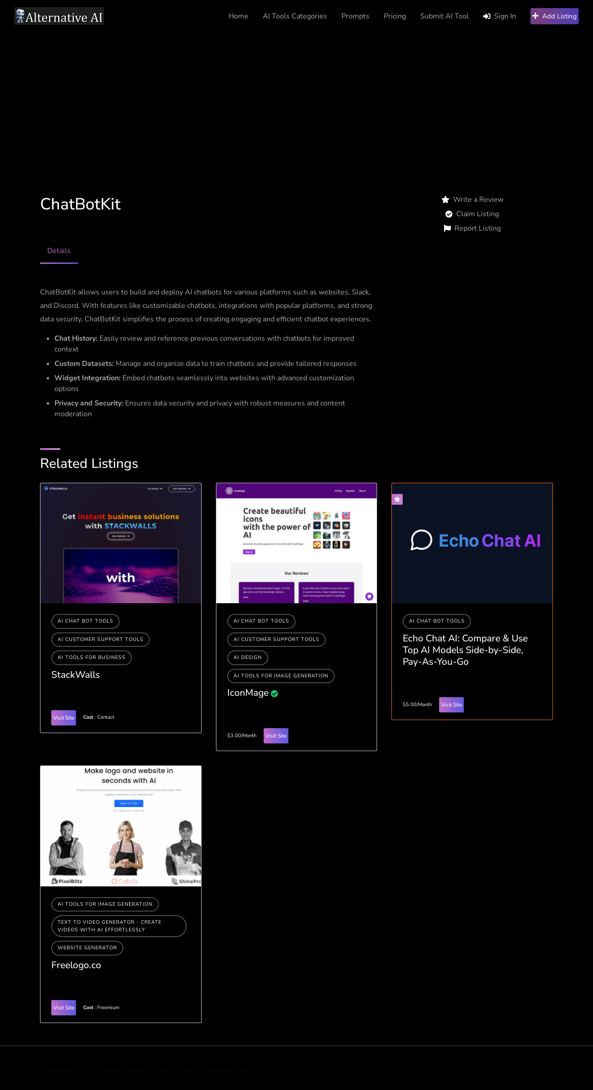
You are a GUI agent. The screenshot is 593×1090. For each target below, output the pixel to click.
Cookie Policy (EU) (236, 1070)
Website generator (87, 947)
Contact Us (174, 1070)
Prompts (355, 16)
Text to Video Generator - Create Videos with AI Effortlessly (110, 926)
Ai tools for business (92, 657)
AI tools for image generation (281, 675)
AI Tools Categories (295, 16)
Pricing (395, 16)
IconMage (248, 692)
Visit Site (63, 717)
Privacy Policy (120, 1070)
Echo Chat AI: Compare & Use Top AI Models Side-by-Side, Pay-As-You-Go (465, 650)
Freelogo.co (76, 965)
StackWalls (75, 674)
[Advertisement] (296, 100)
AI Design (248, 657)
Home (238, 16)
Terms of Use (62, 1070)
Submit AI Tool (444, 16)
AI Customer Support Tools (101, 639)
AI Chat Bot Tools (85, 621)
